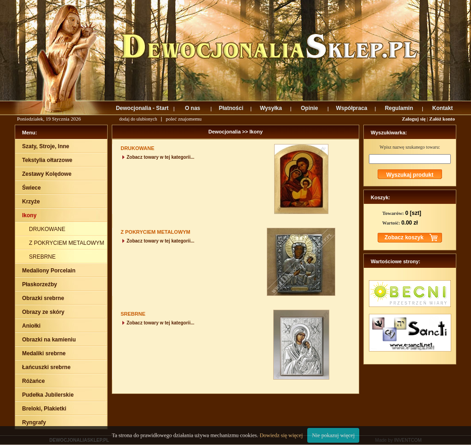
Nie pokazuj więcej (333, 435)
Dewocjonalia (225, 131)
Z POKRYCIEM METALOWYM (67, 243)
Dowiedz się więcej (281, 435)
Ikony (256, 131)
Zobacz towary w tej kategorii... (157, 157)
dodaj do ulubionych (138, 118)
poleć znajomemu (183, 118)
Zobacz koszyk (404, 237)
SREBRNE (43, 257)
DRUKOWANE (48, 229)
